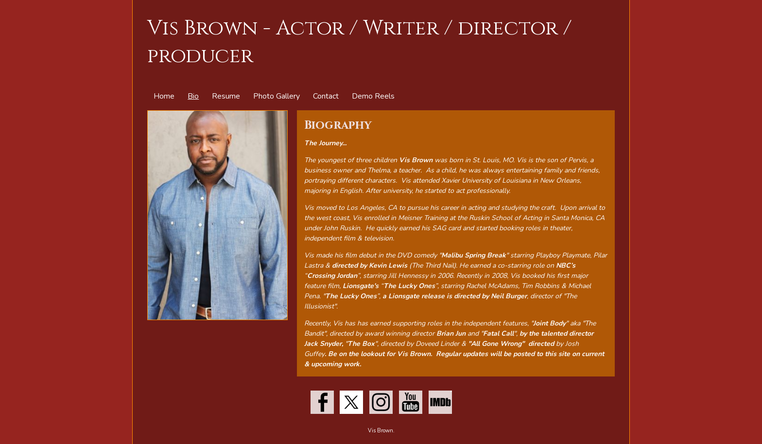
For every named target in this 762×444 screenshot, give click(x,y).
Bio (193, 96)
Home (164, 96)
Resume (226, 96)
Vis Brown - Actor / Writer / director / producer (359, 42)
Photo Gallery (276, 96)
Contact (326, 96)
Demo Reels (373, 96)
